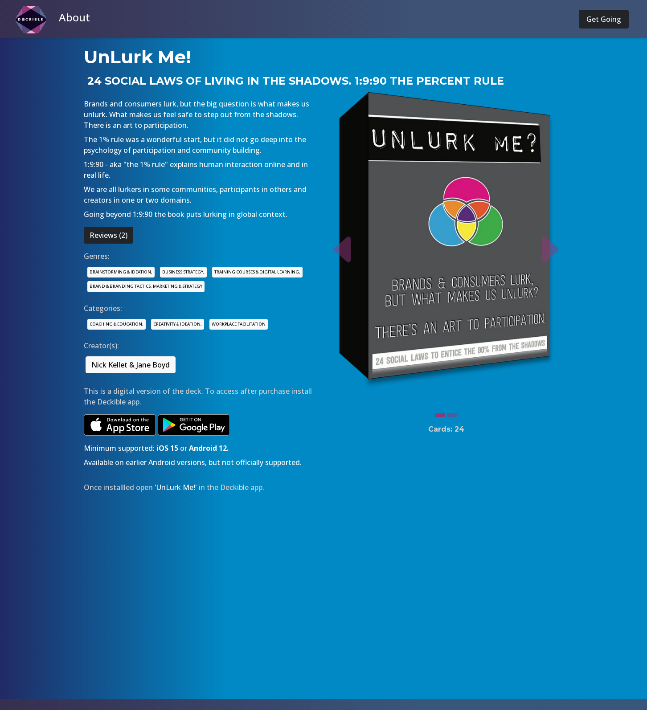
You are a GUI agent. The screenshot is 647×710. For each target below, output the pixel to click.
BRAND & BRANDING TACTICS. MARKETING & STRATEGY (146, 286)
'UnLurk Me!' (176, 487)
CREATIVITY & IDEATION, (177, 324)
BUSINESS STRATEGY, (183, 272)
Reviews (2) (108, 235)
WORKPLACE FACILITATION (239, 324)
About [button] (74, 17)
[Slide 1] (440, 413)
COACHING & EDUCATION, (116, 324)
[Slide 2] (452, 413)
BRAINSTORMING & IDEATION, (121, 272)
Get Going (603, 19)
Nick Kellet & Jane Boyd (130, 365)
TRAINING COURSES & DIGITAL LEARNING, (257, 272)
